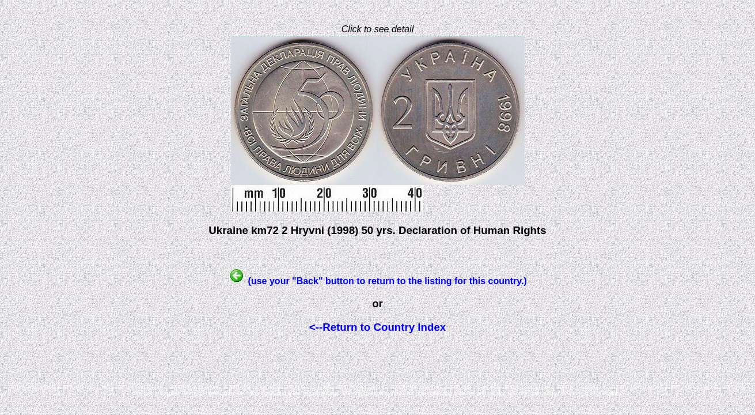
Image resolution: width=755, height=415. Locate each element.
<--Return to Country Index (377, 327)
